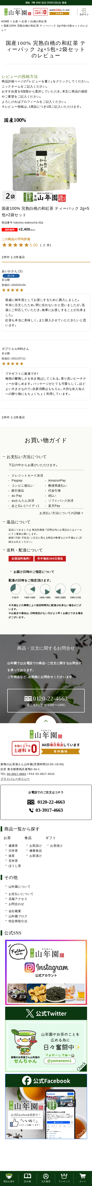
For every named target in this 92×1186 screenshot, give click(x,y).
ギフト (50, 838)
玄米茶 (13, 860)
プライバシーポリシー (15, 778)
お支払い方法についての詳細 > (61, 513)
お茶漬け (35, 855)
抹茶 (12, 855)
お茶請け (35, 845)
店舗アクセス (18, 899)
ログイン (84, 11)
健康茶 (13, 845)
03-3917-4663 (16, 774)
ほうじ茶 (15, 866)
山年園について (20, 886)
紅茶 (24, 21)
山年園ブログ (18, 916)
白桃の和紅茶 (38, 21)
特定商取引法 (18, 921)
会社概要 (15, 911)
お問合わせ (16, 904)
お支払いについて (21, 894)
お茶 (15, 21)
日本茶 (13, 850)
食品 (28, 838)
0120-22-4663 (46, 802)
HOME (5, 21)
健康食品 (35, 850)
